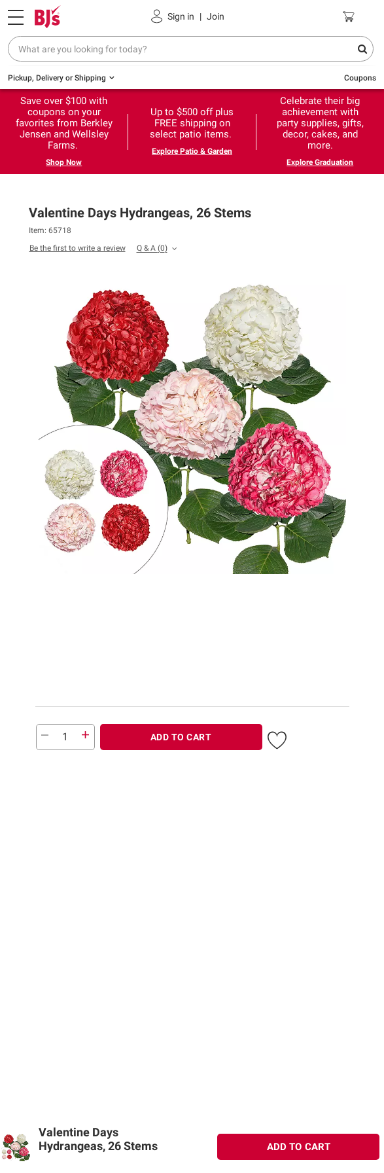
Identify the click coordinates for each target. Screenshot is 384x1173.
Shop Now (64, 162)
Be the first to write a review (77, 248)
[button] (277, 738)
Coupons (360, 77)
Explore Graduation (320, 162)
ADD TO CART (181, 737)
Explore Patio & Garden (192, 151)
